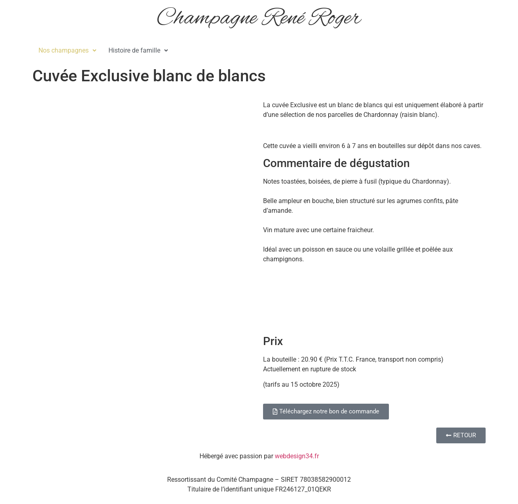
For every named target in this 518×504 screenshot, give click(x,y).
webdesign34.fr (297, 456)
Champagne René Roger (259, 18)
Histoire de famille (138, 50)
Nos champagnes (67, 50)
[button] (67, 50)
